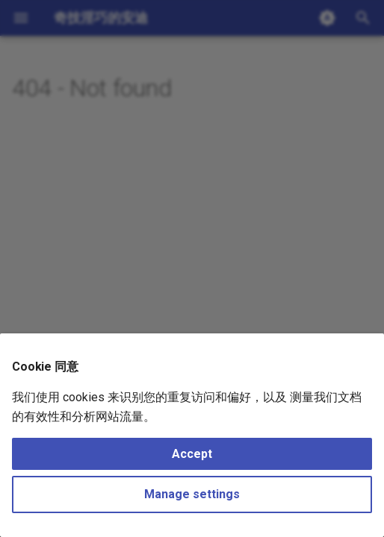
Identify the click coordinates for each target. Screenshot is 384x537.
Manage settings (192, 494)
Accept (192, 454)
